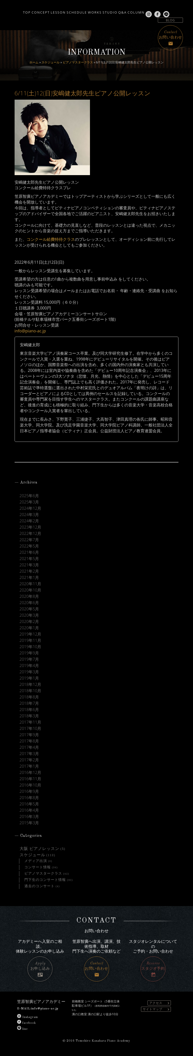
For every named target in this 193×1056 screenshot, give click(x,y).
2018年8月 (29, 697)
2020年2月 (29, 621)
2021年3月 (29, 565)
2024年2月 (29, 521)
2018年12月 (30, 684)
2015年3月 (29, 823)
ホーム (33, 62)
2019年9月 (29, 653)
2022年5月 (29, 546)
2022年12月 (30, 533)
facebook (26, 1023)
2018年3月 (29, 716)
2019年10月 (30, 646)
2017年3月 (29, 753)
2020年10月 (30, 590)
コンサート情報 (37, 867)
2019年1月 (29, 678)
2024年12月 (30, 508)
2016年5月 (29, 804)
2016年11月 (30, 778)
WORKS (102, 11)
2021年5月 (29, 558)
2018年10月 (30, 690)
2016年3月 (29, 816)
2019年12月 (30, 634)
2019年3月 (29, 672)
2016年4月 (29, 810)
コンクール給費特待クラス (51, 239)
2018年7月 (29, 703)
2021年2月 (29, 571)
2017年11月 (30, 722)
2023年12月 (30, 527)
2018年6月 (29, 709)
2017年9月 (29, 734)
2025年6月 (29, 495)
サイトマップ (157, 1009)
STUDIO (124, 11)
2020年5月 (29, 609)
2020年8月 (29, 596)
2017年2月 (29, 760)
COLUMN (163, 11)
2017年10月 (30, 728)
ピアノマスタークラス (78, 62)
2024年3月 (29, 514)
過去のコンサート (39, 886)
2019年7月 (29, 659)
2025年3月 (29, 502)
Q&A (143, 11)
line (22, 1029)
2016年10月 (30, 785)
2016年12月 (30, 772)
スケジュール (50, 62)
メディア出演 (35, 861)
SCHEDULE (78, 11)
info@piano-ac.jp (30, 331)
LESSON (52, 11)
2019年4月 (29, 665)
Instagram (27, 1017)
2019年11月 (30, 640)
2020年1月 (29, 628)
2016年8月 (29, 797)
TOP (8, 11)
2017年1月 (29, 766)
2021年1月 (29, 577)
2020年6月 (29, 602)
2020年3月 (29, 615)
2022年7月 (29, 539)
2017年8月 (29, 741)
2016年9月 (29, 791)
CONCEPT (28, 11)
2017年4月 (29, 747)
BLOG (170, 20)
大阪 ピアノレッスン (39, 849)
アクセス (160, 1003)
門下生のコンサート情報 (45, 880)
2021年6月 (29, 552)
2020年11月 (30, 583)
